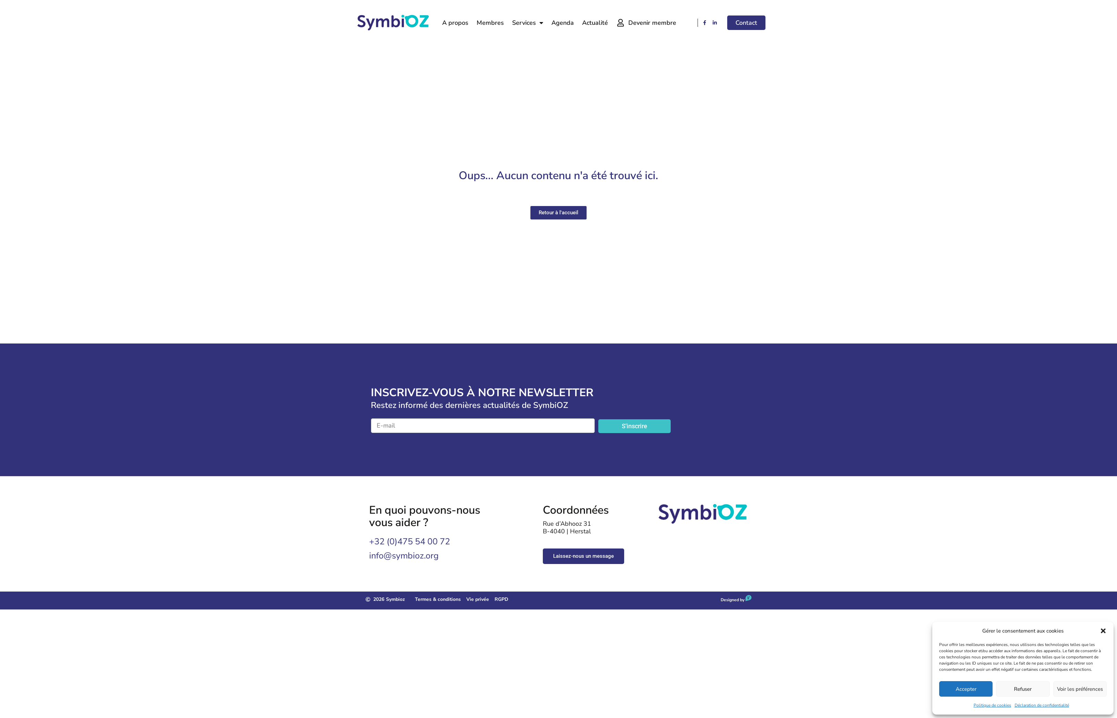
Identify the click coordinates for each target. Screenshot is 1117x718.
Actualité (595, 23)
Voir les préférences (1080, 689)
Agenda (562, 23)
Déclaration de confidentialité (1042, 705)
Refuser (1023, 689)
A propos (455, 23)
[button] (1103, 630)
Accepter (966, 689)
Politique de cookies (992, 705)
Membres (490, 23)
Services (527, 22)
